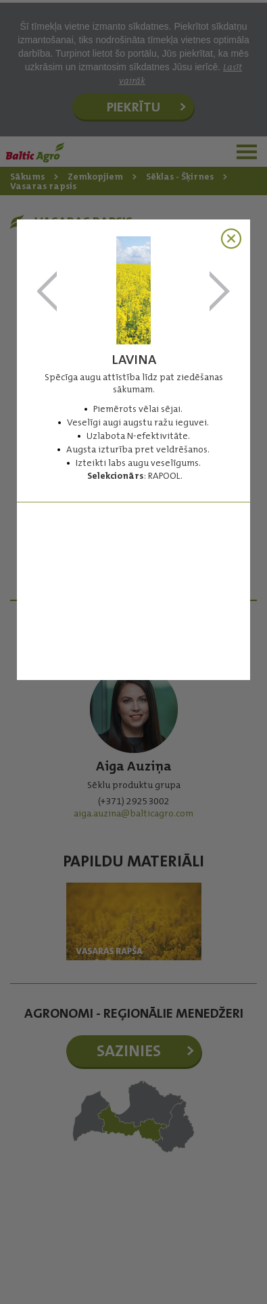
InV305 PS (47, 292)
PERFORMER (220, 292)
